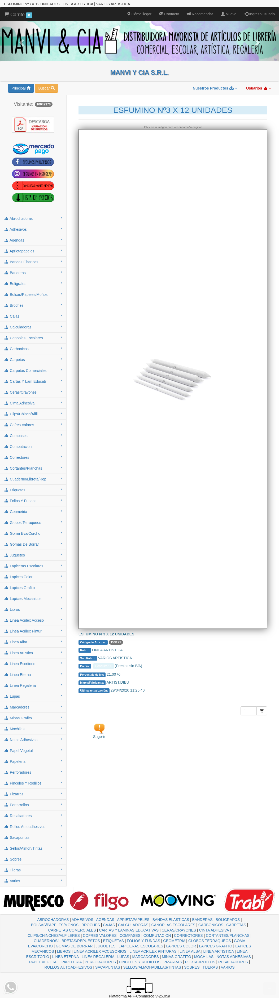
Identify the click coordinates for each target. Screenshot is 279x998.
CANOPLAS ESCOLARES (173, 925)
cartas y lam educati (33, 381)
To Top (269, 988)
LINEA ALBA (190, 951)
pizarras (33, 793)
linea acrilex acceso (33, 620)
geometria (33, 511)
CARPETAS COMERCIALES (72, 930)
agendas (33, 240)
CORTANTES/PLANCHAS (227, 935)
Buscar (46, 88)
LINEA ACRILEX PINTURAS (152, 951)
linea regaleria (33, 685)
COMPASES (130, 935)
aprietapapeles (33, 250)
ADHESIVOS (82, 919)
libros (33, 609)
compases (33, 435)
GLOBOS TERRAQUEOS (209, 941)
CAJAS (109, 925)
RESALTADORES (233, 962)
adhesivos (33, 229)
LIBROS (64, 951)
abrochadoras (33, 218)
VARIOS (228, 967)
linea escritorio (33, 663)
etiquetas (33, 489)
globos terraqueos (33, 522)
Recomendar (200, 14)
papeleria (33, 761)
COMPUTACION (157, 935)
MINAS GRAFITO (176, 957)
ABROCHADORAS (53, 919)
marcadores (33, 707)
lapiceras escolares (33, 565)
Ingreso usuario (260, 14)
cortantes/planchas (33, 468)
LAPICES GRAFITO (215, 946)
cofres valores (33, 424)
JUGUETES (106, 946)
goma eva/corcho (33, 533)
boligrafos (33, 283)
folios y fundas (33, 500)
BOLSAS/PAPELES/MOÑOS (55, 925)
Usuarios (258, 88)
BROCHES (91, 925)
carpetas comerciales (33, 370)
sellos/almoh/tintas (33, 848)
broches (33, 305)
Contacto (169, 14)
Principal (20, 88)
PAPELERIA (72, 962)
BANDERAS (202, 919)
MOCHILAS (203, 957)
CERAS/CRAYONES (179, 930)
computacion (33, 446)
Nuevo (228, 14)
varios (33, 880)
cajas (33, 316)
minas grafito (33, 717)
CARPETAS (236, 925)
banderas (33, 272)
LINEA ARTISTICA (218, 951)
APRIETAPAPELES (133, 919)
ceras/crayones (33, 392)
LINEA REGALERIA (98, 957)
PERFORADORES (100, 962)
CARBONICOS (210, 925)
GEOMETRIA (174, 941)
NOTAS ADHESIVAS (234, 957)
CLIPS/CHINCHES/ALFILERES (54, 935)
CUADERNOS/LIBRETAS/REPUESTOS (67, 941)
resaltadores (33, 815)
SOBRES (191, 967)
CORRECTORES (188, 935)
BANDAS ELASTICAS (170, 919)
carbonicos (33, 348)
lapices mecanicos (33, 598)
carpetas (33, 359)
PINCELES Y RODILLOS (139, 962)
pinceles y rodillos (33, 783)
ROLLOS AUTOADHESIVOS (68, 967)
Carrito (18, 15)
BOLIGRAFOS (228, 919)
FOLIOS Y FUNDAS (143, 941)
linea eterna (33, 674)
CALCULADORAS (133, 925)
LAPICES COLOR (181, 946)
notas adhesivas (33, 739)
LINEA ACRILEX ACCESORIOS (100, 951)
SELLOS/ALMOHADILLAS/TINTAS (152, 967)
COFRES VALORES (99, 935)
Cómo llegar (139, 14)
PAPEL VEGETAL (44, 962)
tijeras (33, 869)
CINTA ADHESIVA (214, 930)
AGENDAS (105, 919)
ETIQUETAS (113, 941)
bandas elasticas (33, 261)
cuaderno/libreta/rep (33, 478)
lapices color (33, 576)
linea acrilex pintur (33, 631)
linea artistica (33, 652)
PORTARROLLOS (200, 962)
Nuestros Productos (215, 88)
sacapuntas (33, 837)
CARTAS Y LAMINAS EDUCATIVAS (129, 930)
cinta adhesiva (33, 402)
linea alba (33, 641)
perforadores (33, 772)
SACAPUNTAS (107, 967)
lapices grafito (33, 587)
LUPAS (123, 957)
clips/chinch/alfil (33, 413)
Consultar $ (103, 666)
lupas (33, 696)
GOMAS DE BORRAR (74, 946)
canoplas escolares (33, 337)
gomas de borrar (33, 544)
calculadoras (33, 326)
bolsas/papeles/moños (33, 294)
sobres (33, 859)
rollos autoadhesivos (33, 826)
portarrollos (33, 804)
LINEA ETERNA (65, 957)
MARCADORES (145, 957)
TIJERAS (210, 967)
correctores (33, 457)
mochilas (33, 728)
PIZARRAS (172, 962)
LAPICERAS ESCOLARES (141, 946)
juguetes (33, 555)
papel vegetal (33, 750)
